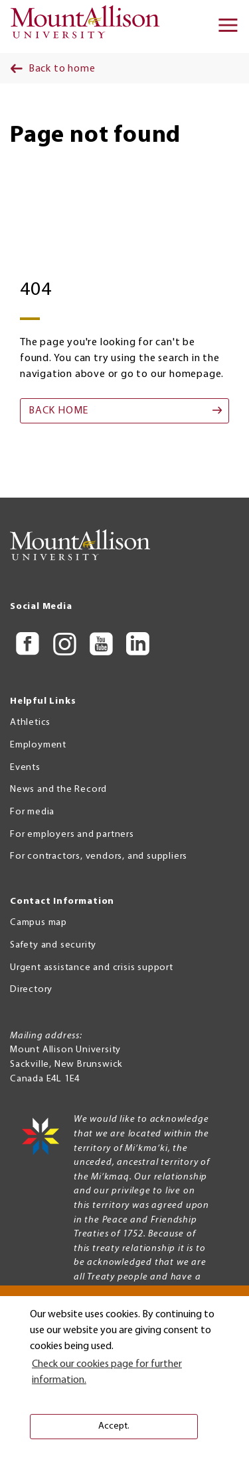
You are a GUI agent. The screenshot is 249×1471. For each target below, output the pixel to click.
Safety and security (53, 945)
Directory (31, 990)
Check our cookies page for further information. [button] (107, 1372)
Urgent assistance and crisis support (91, 968)
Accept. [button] (113, 1426)
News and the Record (58, 789)
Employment (38, 745)
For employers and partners (72, 835)
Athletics (30, 723)
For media (32, 812)
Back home (58, 411)
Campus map (38, 923)
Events (25, 768)
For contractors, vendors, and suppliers (98, 856)
